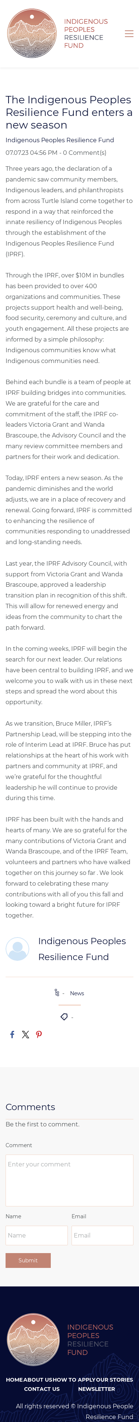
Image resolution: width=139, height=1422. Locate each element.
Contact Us (42, 1369)
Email (79, 1197)
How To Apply (74, 1360)
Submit (28, 1241)
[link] (12, 1015)
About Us (37, 1360)
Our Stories (114, 1360)
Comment (19, 1126)
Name (13, 1197)
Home (14, 1360)
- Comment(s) (82, 133)
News (77, 974)
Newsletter (96, 1369)
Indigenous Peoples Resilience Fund (60, 120)
